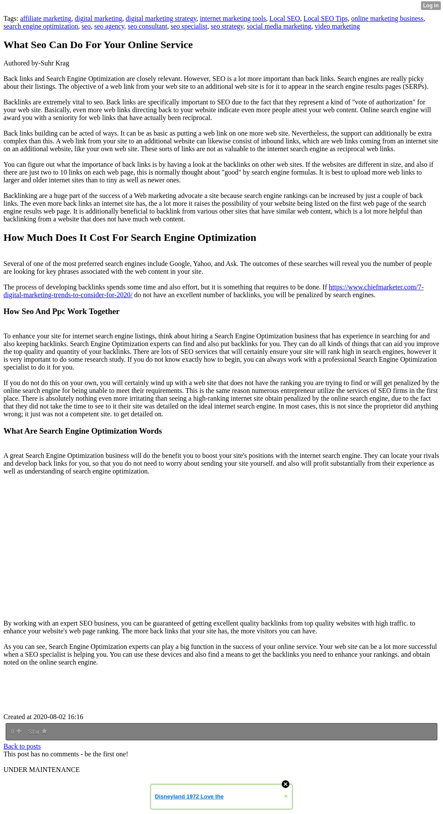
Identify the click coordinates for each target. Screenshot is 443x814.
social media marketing (279, 26)
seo (85, 26)
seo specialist (188, 26)
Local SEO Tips (325, 18)
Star (37, 731)
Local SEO (285, 18)
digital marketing (98, 18)
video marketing (337, 26)
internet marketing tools (233, 18)
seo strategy (227, 26)
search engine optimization (40, 26)
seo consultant (147, 26)
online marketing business (387, 18)
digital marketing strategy (161, 18)
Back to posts (22, 746)
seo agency (109, 26)
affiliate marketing (45, 18)
